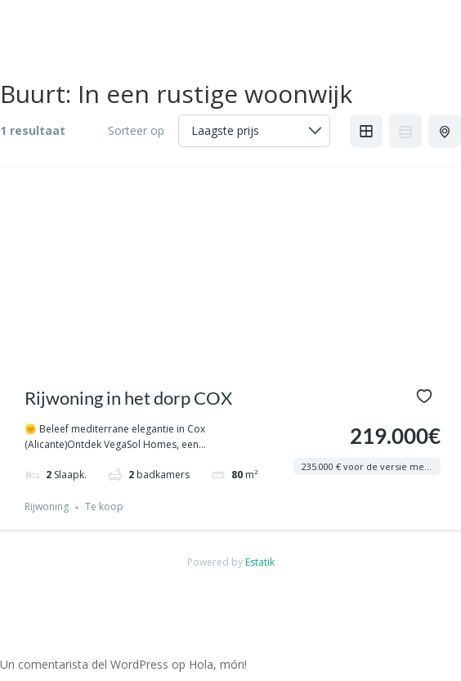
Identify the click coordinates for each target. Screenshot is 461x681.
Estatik (260, 562)
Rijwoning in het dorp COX (128, 398)
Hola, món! (218, 664)
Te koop (104, 507)
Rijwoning (47, 507)
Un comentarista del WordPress (84, 664)
